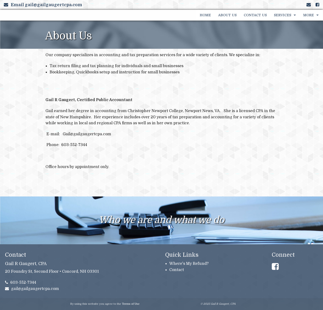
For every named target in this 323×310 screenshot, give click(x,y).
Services (282, 15)
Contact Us (255, 15)
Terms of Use (131, 303)
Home (205, 15)
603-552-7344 (20, 282)
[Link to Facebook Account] (317, 4)
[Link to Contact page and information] (308, 4)
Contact (176, 270)
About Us (227, 15)
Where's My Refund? (189, 263)
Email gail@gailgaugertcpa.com (43, 4)
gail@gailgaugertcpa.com (32, 289)
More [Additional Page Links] (308, 15)
